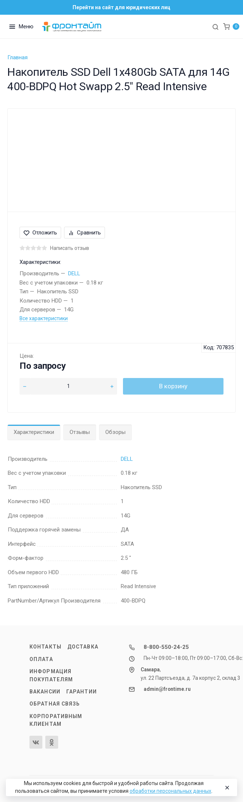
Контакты (45, 647)
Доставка (82, 647)
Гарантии (81, 692)
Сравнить (84, 232)
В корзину (173, 386)
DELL (74, 273)
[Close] (226, 787)
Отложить (40, 232)
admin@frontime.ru (167, 689)
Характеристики (34, 432)
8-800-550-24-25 (166, 647)
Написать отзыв (69, 248)
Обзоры (115, 432)
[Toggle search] (215, 26)
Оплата (41, 659)
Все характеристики (44, 318)
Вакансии (44, 692)
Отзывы (80, 432)
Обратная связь (54, 704)
